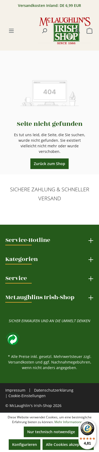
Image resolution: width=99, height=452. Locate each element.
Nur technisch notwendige (51, 431)
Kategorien (21, 259)
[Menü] (11, 31)
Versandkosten (21, 362)
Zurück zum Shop (49, 163)
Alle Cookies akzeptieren (68, 444)
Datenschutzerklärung (53, 390)
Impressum (15, 390)
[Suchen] (44, 31)
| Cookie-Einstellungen (25, 395)
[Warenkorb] (89, 31)
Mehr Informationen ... (70, 422)
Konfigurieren (24, 444)
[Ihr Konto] (77, 31)
